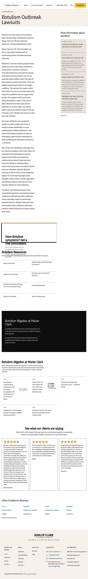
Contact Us (80, 5)
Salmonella (26, 506)
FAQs (33, 554)
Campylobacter (27, 514)
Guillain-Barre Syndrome (30, 510)
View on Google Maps (54, 566)
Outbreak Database (72, 555)
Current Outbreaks (37, 5)
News (26, 5)
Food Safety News (72, 562)
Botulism (4, 514)
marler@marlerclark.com (55, 558)
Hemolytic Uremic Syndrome (9, 518)
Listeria (47, 506)
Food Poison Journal (72, 565)
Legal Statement (31, 574)
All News (20, 562)
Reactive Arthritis (6, 510)
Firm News (21, 558)
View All (6, 564)
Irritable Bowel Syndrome (52, 510)
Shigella (47, 514)
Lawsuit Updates (22, 555)
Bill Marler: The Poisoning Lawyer (76, 552)
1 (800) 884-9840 (61, 5)
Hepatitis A (69, 506)
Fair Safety (70, 558)
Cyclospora (69, 514)
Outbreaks (21, 552)
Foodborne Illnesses (8, 12)
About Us (49, 5)
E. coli (3, 506)
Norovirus (69, 510)
